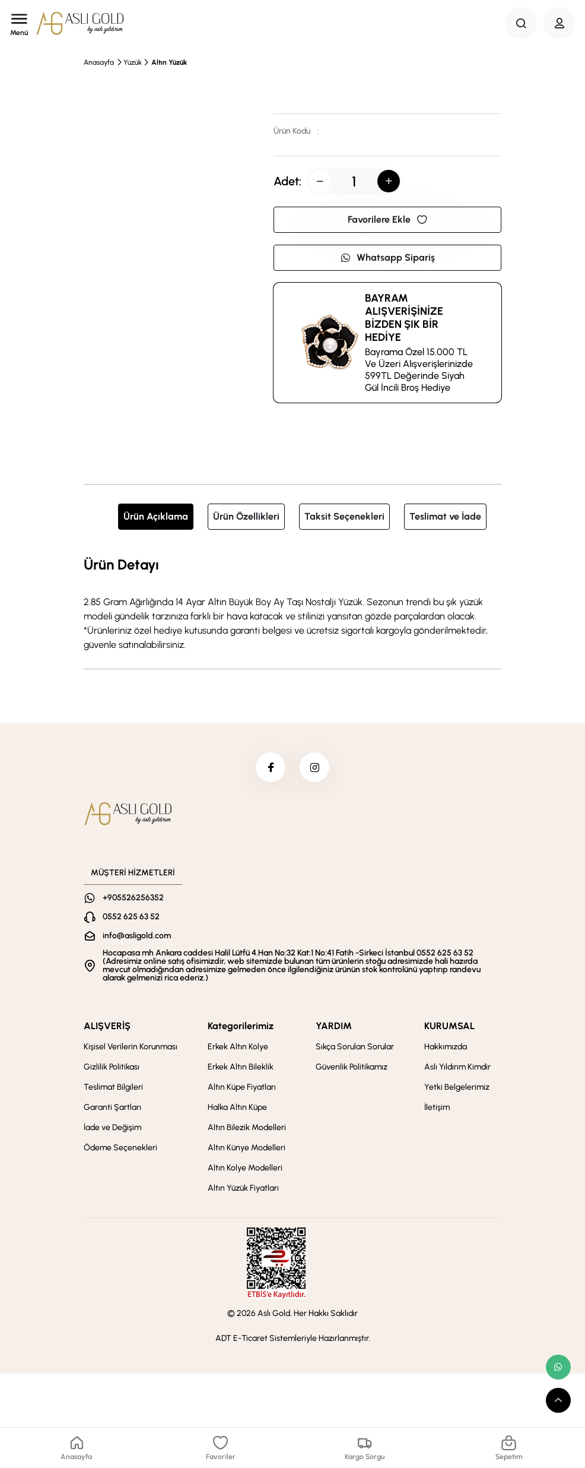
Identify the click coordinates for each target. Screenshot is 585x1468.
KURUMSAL (449, 1026)
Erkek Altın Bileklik (241, 1067)
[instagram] (314, 767)
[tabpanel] (292, 602)
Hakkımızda (445, 1047)
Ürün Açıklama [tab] (155, 516)
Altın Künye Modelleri (246, 1148)
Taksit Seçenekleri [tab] (344, 516)
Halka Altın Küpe (237, 1107)
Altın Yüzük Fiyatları (243, 1188)
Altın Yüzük (169, 62)
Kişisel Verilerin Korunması (130, 1047)
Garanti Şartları (112, 1107)
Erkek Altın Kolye (238, 1047)
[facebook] (270, 767)
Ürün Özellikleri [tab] (246, 516)
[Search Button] (521, 23)
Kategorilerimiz (241, 1026)
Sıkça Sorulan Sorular (355, 1047)
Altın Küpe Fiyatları (242, 1087)
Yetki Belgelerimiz (456, 1087)
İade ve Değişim (112, 1127)
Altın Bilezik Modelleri (247, 1127)
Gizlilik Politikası (111, 1067)
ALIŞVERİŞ (107, 1026)
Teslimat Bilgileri (113, 1087)
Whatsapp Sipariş (387, 257)
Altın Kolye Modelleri (245, 1168)
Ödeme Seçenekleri (120, 1148)
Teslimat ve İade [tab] (445, 516)
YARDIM (334, 1026)
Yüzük (132, 62)
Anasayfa (99, 62)
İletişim (437, 1107)
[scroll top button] (558, 1400)
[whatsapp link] (558, 1367)
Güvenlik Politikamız (351, 1067)
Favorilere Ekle (387, 219)
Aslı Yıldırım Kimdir (457, 1067)
